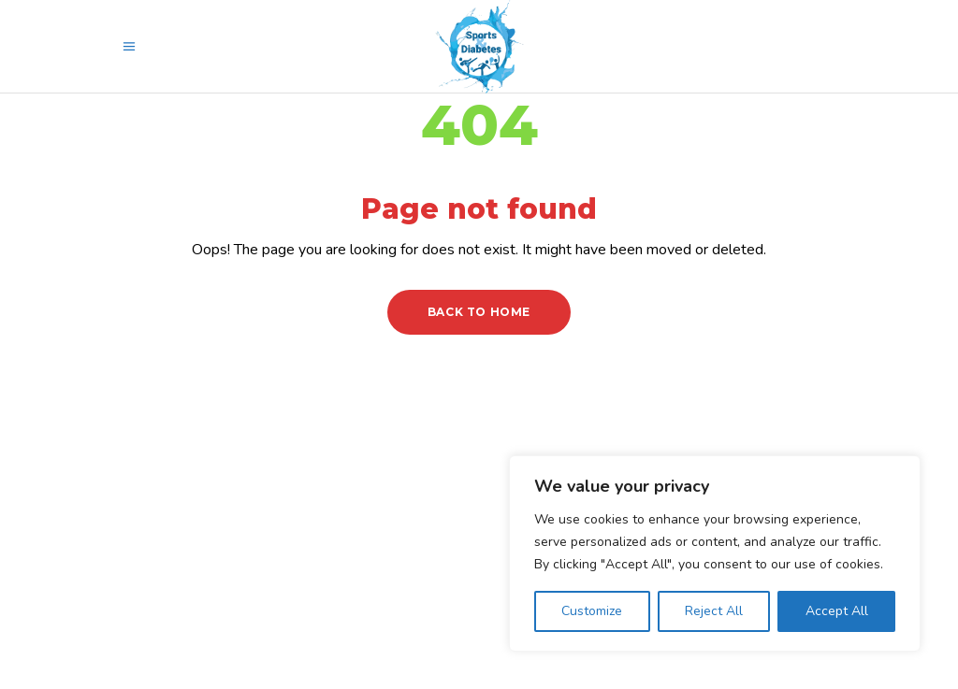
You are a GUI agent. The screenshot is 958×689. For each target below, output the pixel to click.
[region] (715, 553)
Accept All (837, 611)
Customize (591, 611)
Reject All (714, 611)
